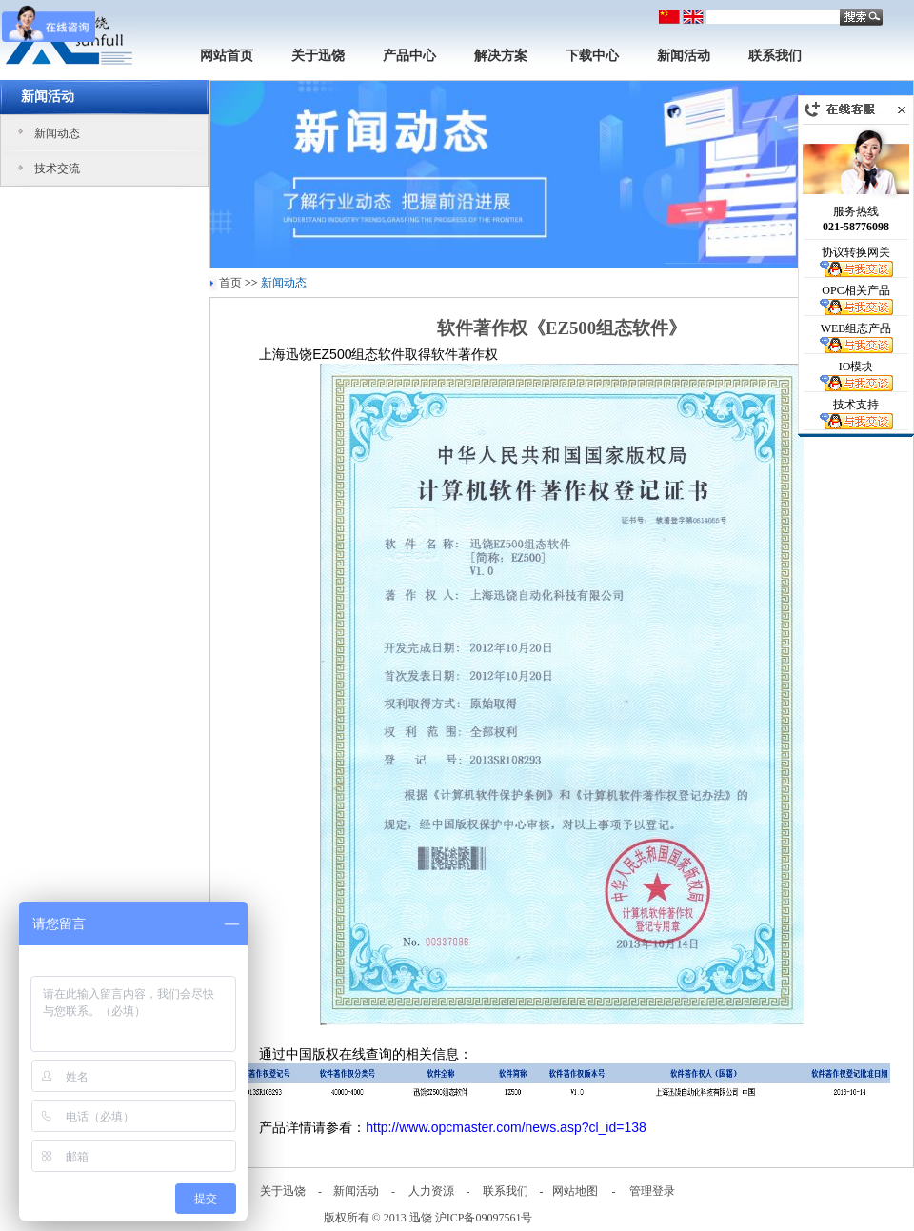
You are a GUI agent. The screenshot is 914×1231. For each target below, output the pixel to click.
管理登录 (652, 1191)
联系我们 (775, 56)
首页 (230, 282)
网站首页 (226, 56)
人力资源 (431, 1191)
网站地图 (575, 1191)
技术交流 (57, 168)
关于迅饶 (318, 56)
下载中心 (592, 56)
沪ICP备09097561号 (484, 1217)
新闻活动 (683, 56)
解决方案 (500, 56)
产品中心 (409, 56)
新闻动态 (57, 133)
